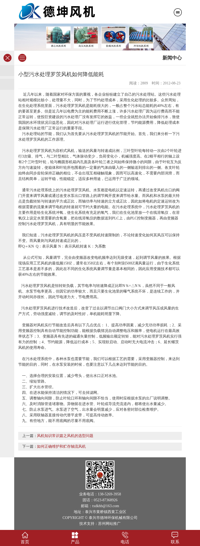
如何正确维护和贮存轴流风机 (61, 446)
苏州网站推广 (109, 524)
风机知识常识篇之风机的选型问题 (65, 436)
